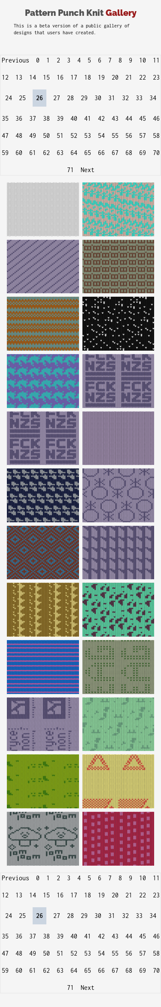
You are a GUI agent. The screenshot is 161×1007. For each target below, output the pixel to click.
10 (142, 60)
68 (128, 152)
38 (46, 118)
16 (60, 77)
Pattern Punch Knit (81, 13)
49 (32, 135)
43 (115, 118)
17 (73, 77)
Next (87, 169)
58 (156, 135)
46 (156, 118)
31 (111, 97)
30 (97, 97)
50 (46, 135)
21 (128, 77)
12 (5, 77)
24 (8, 97)
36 (18, 118)
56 (128, 135)
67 (115, 152)
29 (84, 97)
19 (101, 77)
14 (32, 77)
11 (156, 60)
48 (18, 135)
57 (142, 135)
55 (115, 135)
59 (5, 152)
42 (101, 118)
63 (60, 152)
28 (70, 97)
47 (5, 135)
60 (18, 152)
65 (87, 152)
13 (18, 77)
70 (156, 152)
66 (101, 152)
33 (139, 97)
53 (87, 135)
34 (152, 97)
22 (142, 77)
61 (32, 152)
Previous (15, 60)
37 (32, 118)
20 (115, 77)
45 (142, 118)
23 (156, 77)
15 (46, 77)
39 (60, 118)
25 (22, 97)
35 (5, 118)
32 (125, 97)
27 (56, 97)
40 (73, 118)
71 (70, 169)
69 (142, 152)
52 (73, 135)
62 (46, 152)
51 (60, 135)
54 (101, 135)
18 (87, 77)
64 (73, 152)
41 (87, 118)
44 (128, 118)
